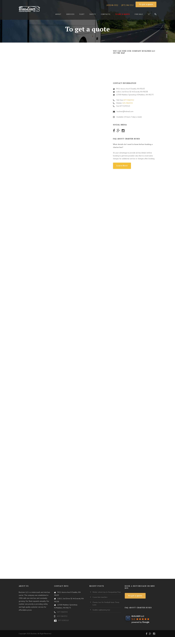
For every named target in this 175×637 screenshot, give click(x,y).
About (58, 14)
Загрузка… (64, 310)
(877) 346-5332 (127, 5)
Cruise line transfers (100, 597)
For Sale (139, 14)
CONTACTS (105, 14)
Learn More (122, 166)
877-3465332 (129, 100)
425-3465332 (127, 103)
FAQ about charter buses (138, 607)
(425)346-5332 (112, 5)
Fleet (81, 14)
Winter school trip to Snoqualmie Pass (107, 592)
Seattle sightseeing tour (101, 610)
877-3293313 (63, 620)
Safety (92, 14)
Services (70, 14)
